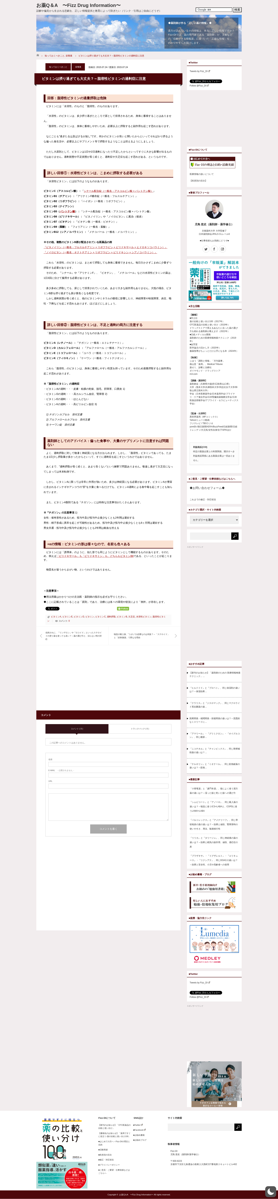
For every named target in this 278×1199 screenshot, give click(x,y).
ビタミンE (67, 616)
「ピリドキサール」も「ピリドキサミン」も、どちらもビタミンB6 (95, 556)
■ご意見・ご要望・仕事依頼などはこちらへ (114, 1171)
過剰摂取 (111, 616)
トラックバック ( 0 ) (140, 729)
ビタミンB (122, 616)
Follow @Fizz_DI (199, 85)
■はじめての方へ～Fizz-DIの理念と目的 (114, 1143)
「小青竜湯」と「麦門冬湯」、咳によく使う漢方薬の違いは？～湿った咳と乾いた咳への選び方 (214, 790)
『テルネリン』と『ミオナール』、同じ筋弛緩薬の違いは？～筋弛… (214, 766)
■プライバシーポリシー (109, 1165)
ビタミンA (56, 616)
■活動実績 (103, 1150)
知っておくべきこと (54, 55)
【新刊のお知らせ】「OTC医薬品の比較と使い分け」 (114, 1126)
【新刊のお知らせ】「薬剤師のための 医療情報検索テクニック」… (214, 674)
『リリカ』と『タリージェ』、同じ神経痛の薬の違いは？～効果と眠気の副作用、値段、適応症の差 (214, 842)
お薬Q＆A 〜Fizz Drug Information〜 (78, 5)
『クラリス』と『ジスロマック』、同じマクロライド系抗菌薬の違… (214, 705)
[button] (270, 1191)
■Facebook (138, 1130)
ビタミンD (79, 616)
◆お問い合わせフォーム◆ (207, 488)
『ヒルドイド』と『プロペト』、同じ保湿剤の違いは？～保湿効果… (214, 690)
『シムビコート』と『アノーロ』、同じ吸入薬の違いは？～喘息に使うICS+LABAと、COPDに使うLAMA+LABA (214, 806)
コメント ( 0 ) (77, 729)
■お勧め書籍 (138, 1135)
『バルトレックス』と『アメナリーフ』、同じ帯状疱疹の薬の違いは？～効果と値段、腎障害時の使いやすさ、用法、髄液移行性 (214, 824)
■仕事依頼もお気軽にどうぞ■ (214, 240)
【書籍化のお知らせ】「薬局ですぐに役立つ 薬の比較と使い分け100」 (114, 1135)
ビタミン (89, 616)
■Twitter (137, 1125)
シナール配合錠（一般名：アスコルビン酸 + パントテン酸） (118, 190)
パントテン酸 (67, 211)
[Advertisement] (76, 679)
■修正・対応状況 (106, 1160)
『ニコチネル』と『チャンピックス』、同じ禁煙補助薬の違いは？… (214, 751)
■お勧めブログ (139, 1140)
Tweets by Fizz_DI (200, 71)
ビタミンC (100, 616)
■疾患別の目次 (105, 1155)
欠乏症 (131, 616)
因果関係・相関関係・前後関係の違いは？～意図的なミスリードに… (214, 720)
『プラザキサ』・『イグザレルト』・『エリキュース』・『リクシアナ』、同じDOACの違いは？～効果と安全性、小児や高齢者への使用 (214, 860)
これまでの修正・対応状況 (203, 499)
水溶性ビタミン (144, 616)
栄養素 (69, 55)
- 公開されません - (61, 770)
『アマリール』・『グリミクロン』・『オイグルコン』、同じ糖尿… (214, 735)
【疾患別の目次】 (198, 180)
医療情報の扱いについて (202, 174)
